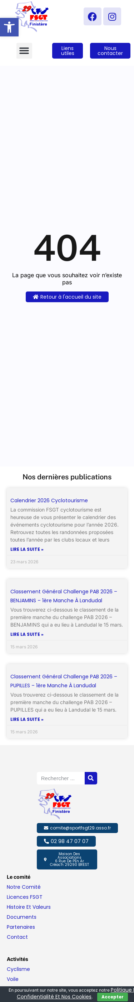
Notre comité (24, 887)
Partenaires (21, 927)
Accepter (112, 997)
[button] (9, 27)
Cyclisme (18, 969)
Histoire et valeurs (29, 907)
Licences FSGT (25, 897)
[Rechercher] (91, 778)
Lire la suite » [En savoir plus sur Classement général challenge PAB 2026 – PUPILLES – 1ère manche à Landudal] (27, 719)
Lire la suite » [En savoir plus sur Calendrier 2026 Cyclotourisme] (27, 549)
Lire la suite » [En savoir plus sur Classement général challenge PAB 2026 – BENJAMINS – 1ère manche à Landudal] (27, 634)
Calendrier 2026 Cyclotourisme (49, 500)
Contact (17, 937)
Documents (21, 917)
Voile (13, 979)
